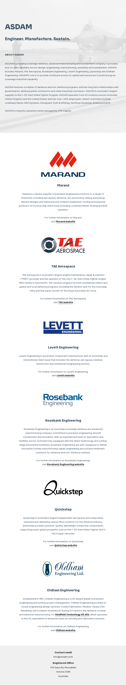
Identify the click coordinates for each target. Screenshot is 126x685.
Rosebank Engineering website (65, 464)
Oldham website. (66, 630)
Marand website (65, 221)
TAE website (65, 302)
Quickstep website (65, 545)
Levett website (66, 375)
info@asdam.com (63, 656)
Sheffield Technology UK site (72, 614)
